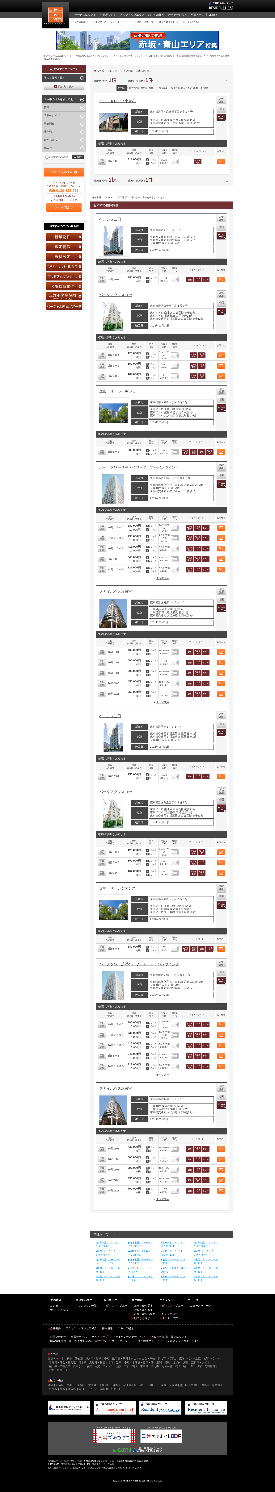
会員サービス (79, 1336)
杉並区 (216, 1385)
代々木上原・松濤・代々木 (203, 1358)
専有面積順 (164, 88)
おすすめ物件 (170, 1313)
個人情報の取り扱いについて (169, 1336)
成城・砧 (180, 1366)
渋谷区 (60, 1385)
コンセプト (56, 1305)
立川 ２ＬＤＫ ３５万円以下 (140, 1270)
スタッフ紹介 (89, 1328)
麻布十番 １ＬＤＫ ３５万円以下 (140, 1261)
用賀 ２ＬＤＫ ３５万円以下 (206, 1270)
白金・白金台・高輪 (143, 1358)
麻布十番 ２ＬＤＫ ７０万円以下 (108, 1244)
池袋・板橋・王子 (59, 1370)
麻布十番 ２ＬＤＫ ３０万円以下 (206, 1253)
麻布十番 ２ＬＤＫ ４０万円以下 (173, 1253)
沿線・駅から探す (144, 1314)
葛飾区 (104, 1389)
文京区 (92, 1385)
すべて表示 (162, 578)
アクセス (71, 1328)
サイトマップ (100, 1336)
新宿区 (82, 1385)
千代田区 (104, 1385)
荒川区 (83, 1389)
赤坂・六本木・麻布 (60, 1358)
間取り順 (153, 88)
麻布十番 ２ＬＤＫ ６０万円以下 (173, 1244)
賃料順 (144, 88)
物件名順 (204, 88)
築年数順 (175, 88)
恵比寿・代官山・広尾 (171, 1358)
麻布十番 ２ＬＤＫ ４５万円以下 (140, 1253)
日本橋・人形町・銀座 (91, 1362)
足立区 (94, 1389)
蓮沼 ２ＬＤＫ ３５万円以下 (173, 1261)
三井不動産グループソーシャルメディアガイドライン (167, 1341)
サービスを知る (59, 1309)
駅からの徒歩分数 (189, 88)
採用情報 (107, 1328)
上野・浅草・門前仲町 (201, 1366)
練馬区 (72, 1389)
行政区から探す (143, 1309)
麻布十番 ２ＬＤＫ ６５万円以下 (140, 1244)
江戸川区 (116, 1389)
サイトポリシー (121, 1341)
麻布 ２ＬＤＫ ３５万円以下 (173, 1278)
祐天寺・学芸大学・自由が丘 (66, 1366)
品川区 (127, 1385)
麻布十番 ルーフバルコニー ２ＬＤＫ (108, 1261)
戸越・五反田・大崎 (195, 1362)
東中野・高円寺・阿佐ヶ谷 (156, 1366)
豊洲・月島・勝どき (168, 1362)
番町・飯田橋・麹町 (116, 1358)
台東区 (173, 1385)
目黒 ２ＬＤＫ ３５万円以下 (108, 1278)
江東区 (162, 1385)
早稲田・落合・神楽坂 (62, 1362)
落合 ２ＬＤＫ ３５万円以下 (173, 1270)
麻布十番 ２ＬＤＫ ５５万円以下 (206, 1244)
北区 (62, 1389)
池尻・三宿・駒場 (127, 1366)
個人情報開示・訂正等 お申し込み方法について (78, 1341)
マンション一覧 (87, 1305)
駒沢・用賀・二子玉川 (100, 1366)
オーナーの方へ (171, 1318)
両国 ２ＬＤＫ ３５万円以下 (108, 1270)
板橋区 (53, 1389)
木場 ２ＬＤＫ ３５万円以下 (140, 1278)
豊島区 (205, 1385)
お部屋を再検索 (62, 172)
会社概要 (55, 1328)
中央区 (71, 1385)
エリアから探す (143, 1305)
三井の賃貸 (56, 16)
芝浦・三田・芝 (144, 1362)
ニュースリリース (200, 1305)
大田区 (152, 1385)
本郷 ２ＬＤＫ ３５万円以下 (206, 1278)
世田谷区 (139, 1385)
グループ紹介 (125, 1328)
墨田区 (184, 1385)
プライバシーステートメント (130, 1336)
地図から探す (142, 1318)
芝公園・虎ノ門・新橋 (88, 1358)
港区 (50, 1385)
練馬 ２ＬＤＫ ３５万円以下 (206, 1261)
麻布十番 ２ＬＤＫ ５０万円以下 (108, 1253)
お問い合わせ (58, 1336)
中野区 (195, 1385)
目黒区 (116, 1385)
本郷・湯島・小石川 (120, 1362)
